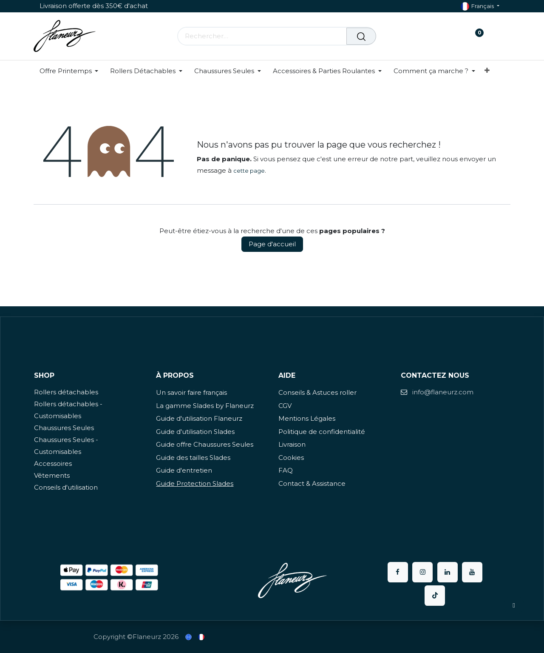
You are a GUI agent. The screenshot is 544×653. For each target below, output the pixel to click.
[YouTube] (472, 572)
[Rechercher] (361, 36)
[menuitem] (72, 71)
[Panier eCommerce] (449, 36)
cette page (249, 170)
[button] (514, 605)
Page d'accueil (272, 244)
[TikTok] (435, 595)
